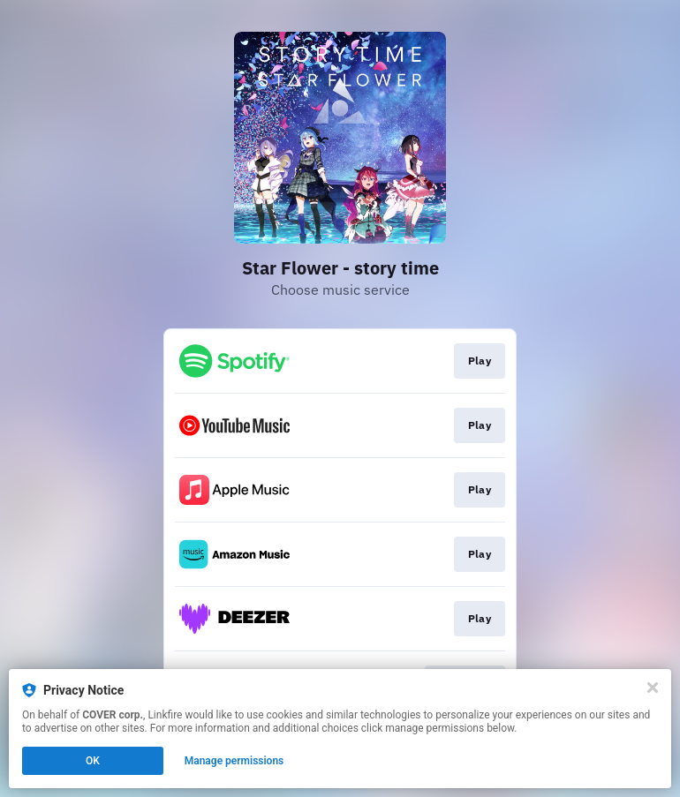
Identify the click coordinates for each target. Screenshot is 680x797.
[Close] (652, 687)
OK (93, 761)
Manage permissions (234, 761)
